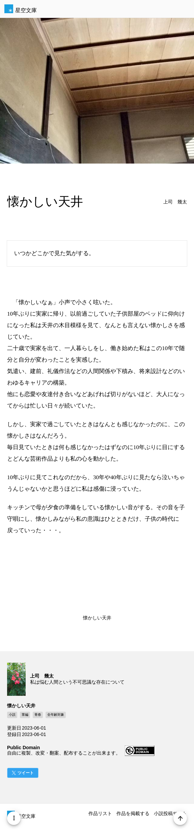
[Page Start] (180, 818)
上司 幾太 (175, 201)
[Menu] (14, 818)
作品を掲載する (132, 813)
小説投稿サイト (170, 813)
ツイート (26, 772)
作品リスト (100, 813)
